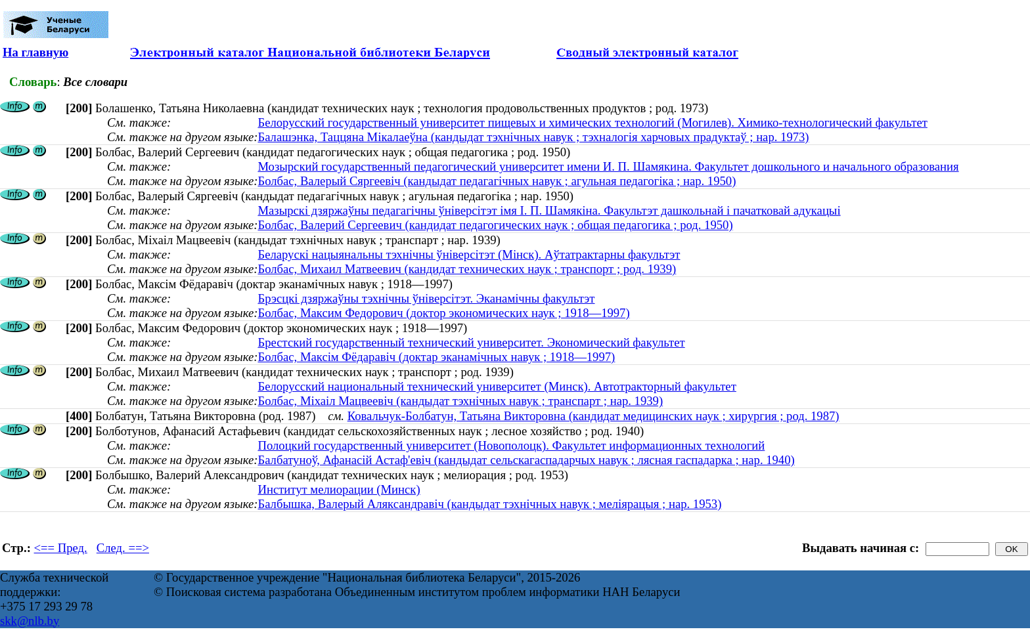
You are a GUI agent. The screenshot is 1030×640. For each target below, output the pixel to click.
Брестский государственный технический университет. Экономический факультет (471, 342)
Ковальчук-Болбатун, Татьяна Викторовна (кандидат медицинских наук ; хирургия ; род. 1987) (593, 416)
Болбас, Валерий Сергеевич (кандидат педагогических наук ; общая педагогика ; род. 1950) (495, 225)
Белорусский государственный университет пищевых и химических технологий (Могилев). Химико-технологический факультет (592, 122)
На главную (35, 52)
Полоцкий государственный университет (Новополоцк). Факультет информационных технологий (511, 445)
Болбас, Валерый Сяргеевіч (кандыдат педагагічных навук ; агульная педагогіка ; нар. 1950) (497, 181)
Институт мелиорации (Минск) (339, 489)
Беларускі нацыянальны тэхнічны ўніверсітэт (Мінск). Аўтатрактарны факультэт (469, 254)
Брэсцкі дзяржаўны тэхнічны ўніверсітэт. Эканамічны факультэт (426, 298)
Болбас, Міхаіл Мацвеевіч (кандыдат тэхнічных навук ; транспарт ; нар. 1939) (460, 401)
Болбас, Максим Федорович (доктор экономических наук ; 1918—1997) (443, 313)
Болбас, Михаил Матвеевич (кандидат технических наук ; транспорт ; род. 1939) (467, 269)
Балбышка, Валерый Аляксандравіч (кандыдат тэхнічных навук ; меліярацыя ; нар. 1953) (489, 504)
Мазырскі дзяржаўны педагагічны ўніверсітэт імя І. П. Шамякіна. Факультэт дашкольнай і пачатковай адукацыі (549, 210)
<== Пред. (60, 548)
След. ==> (123, 548)
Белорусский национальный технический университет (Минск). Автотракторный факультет (497, 386)
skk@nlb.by (29, 621)
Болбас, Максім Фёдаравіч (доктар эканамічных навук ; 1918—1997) (436, 357)
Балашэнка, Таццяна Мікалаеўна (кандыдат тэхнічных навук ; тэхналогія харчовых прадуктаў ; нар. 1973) (533, 137)
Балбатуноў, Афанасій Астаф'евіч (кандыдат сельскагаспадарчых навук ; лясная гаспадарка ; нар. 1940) (526, 460)
